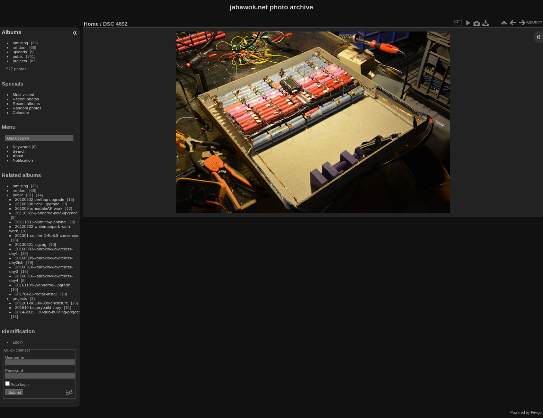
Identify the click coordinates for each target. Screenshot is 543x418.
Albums (11, 32)
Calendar (21, 112)
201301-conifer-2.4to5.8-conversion (47, 235)
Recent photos (26, 99)
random (20, 47)
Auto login (17, 384)
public (18, 56)
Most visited (23, 94)
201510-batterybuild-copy (38, 307)
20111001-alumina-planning (40, 222)
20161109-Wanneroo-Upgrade (42, 285)
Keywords (22, 146)
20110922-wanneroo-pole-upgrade (46, 213)
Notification (23, 160)
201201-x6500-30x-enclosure (41, 303)
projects (20, 61)
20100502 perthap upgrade (39, 199)
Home (91, 24)
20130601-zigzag (30, 244)
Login (18, 342)
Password (14, 370)
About (18, 155)
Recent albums (26, 103)
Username (14, 357)
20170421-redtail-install (36, 294)
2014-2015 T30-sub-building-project (47, 312)
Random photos (27, 108)
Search (19, 151)
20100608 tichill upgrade (37, 204)
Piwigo (536, 412)
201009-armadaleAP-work (39, 208)
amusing (20, 43)
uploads (20, 52)
